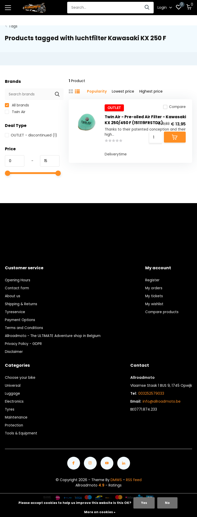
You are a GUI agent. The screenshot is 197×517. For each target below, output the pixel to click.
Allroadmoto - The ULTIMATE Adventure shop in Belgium (54, 333)
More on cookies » (99, 512)
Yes (144, 503)
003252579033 (151, 391)
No (167, 503)
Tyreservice (15, 309)
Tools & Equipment (22, 431)
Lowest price (123, 89)
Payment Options (20, 317)
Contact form (17, 286)
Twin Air (15, 109)
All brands (17, 103)
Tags (13, 24)
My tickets (154, 293)
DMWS (116, 477)
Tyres (10, 407)
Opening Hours (18, 278)
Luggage (12, 391)
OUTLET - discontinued (31, 133)
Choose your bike (20, 375)
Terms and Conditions (25, 325)
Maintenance (17, 415)
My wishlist (154, 301)
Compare (174, 106)
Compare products (162, 309)
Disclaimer (14, 349)
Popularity (97, 89)
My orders (154, 286)
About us (13, 293)
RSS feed (134, 477)
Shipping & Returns (21, 301)
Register (152, 278)
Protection (14, 423)
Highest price (151, 89)
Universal (13, 383)
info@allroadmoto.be (162, 399)
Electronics (14, 399)
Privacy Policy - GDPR (24, 341)
